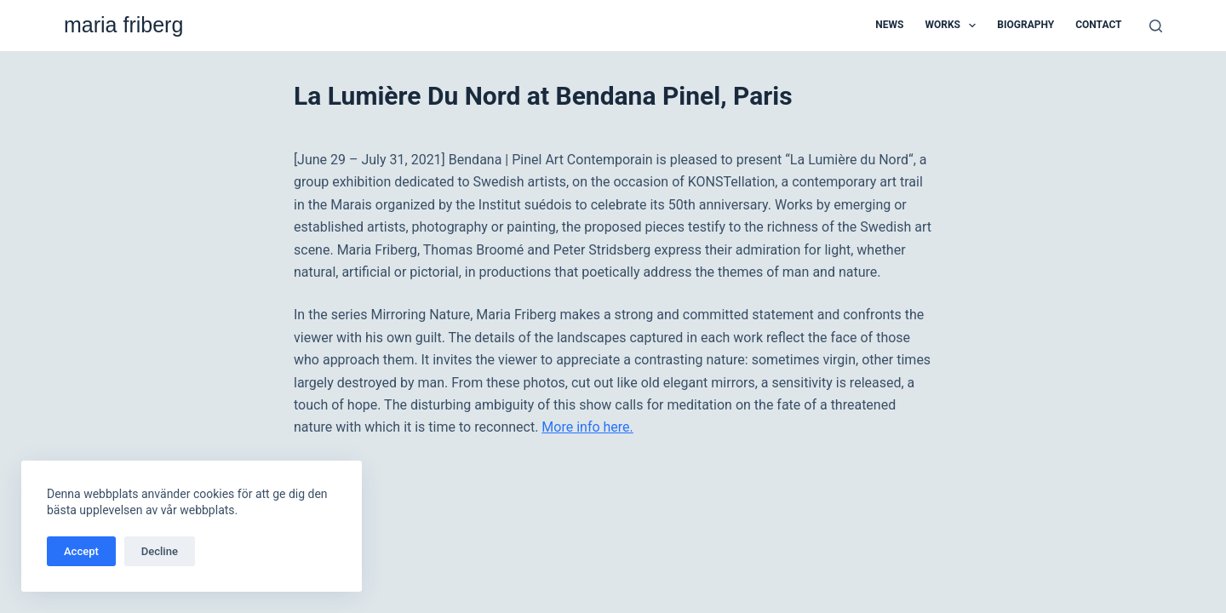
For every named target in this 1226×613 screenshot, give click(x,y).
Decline (159, 551)
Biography (1025, 25)
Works (954, 25)
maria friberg (123, 25)
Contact (1098, 25)
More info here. (587, 427)
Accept (81, 551)
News (889, 25)
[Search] (1155, 26)
